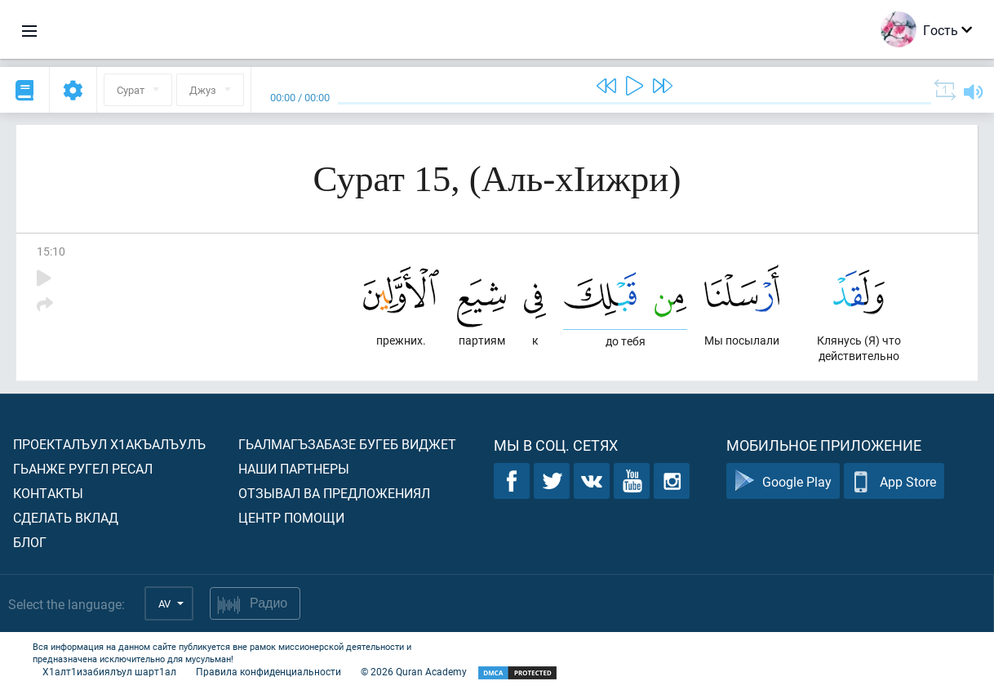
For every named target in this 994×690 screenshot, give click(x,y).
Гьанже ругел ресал (83, 468)
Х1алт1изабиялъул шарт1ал (109, 671)
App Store (894, 481)
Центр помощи (291, 517)
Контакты (48, 492)
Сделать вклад (65, 517)
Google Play (783, 481)
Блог (30, 541)
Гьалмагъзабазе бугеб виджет (347, 443)
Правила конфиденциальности (268, 671)
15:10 (51, 251)
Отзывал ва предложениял (334, 492)
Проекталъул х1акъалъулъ (109, 443)
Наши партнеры (293, 468)
